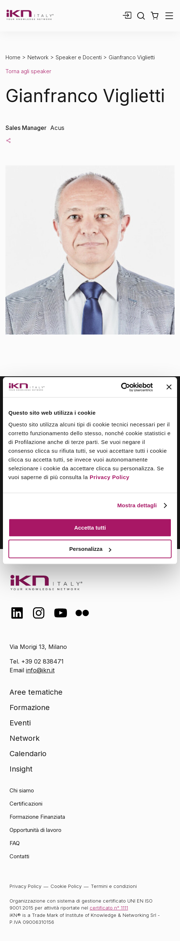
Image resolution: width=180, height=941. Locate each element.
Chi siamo (22, 790)
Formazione (30, 707)
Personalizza (90, 549)
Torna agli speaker (28, 71)
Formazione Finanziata (37, 816)
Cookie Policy (66, 886)
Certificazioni (26, 803)
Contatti (19, 856)
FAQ (15, 843)
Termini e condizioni (114, 886)
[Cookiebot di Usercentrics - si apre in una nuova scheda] (121, 387)
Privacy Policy (110, 477)
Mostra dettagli (137, 505)
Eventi (20, 722)
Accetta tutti (90, 527)
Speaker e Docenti (79, 57)
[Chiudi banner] (169, 387)
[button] (154, 16)
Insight (21, 769)
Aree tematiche (36, 692)
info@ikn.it (40, 670)
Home (12, 57)
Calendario (28, 753)
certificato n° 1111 (109, 908)
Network (38, 57)
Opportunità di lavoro (35, 829)
